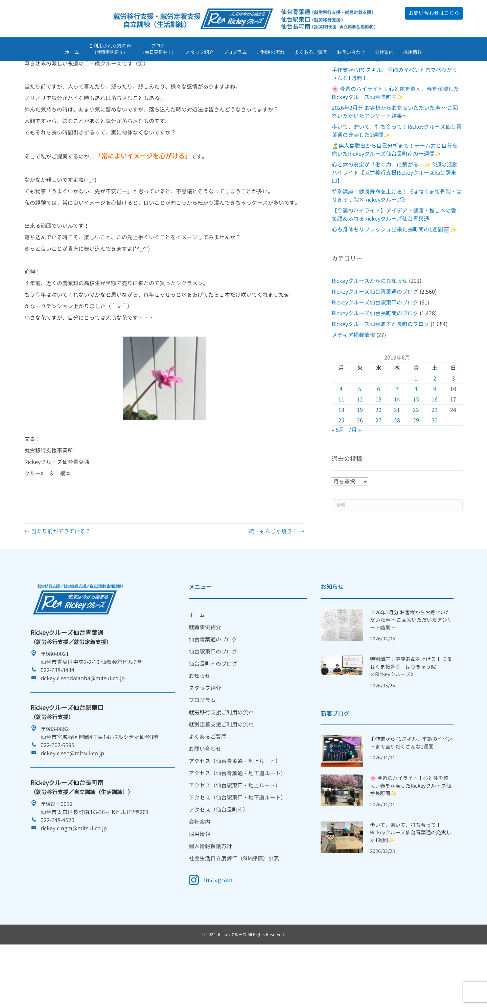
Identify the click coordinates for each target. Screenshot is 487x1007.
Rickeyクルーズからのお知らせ (370, 323)
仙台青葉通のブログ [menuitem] (213, 681)
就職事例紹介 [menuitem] (205, 669)
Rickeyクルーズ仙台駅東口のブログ (375, 344)
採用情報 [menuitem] (199, 876)
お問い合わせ (351, 53)
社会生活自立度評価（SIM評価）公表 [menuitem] (234, 900)
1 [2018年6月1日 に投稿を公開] (415, 420)
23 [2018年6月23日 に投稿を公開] (435, 452)
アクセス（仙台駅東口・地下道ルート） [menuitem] (237, 839)
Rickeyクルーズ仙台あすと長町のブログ (380, 366)
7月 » (354, 472)
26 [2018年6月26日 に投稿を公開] (360, 462)
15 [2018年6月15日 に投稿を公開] (416, 441)
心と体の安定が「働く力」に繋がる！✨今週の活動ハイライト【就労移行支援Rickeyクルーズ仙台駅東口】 (395, 215)
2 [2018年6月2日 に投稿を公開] (434, 420)
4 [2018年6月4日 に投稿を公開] (341, 431)
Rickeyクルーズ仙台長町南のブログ (375, 355)
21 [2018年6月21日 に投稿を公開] (397, 452)
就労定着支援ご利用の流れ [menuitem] (221, 766)
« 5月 (338, 472)
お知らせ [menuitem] (199, 718)
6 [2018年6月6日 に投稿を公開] (378, 431)
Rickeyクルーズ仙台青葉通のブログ (375, 334)
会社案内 (384, 53)
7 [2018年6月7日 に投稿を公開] (397, 431)
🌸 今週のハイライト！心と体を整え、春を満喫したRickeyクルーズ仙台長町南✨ (410, 828)
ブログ (158, 50)
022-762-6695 (57, 787)
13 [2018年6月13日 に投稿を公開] (378, 441)
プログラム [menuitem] (202, 742)
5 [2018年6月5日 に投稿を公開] (359, 431)
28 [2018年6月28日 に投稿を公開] (397, 462)
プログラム (235, 53)
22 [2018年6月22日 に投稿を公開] (416, 452)
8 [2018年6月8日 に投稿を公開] (415, 431)
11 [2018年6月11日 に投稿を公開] (341, 441)
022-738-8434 (57, 712)
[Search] (397, 547)
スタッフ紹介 (199, 53)
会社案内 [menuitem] (199, 864)
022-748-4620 (57, 862)
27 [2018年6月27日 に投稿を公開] (378, 462)
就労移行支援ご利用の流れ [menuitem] (221, 754)
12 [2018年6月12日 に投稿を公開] (360, 441)
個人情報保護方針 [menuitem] (210, 888)
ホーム (72, 53)
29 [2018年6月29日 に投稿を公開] (416, 462)
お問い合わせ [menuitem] (205, 791)
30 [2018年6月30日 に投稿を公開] (435, 462)
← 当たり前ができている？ (57, 573)
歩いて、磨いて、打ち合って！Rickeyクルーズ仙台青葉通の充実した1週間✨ (410, 875)
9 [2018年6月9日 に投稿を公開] (434, 431)
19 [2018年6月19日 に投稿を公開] (360, 452)
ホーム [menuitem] (197, 657)
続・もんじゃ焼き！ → (276, 573)
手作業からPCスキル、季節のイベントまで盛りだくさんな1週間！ (411, 785)
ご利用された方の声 (110, 50)
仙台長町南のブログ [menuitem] (213, 706)
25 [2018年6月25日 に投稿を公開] (341, 462)
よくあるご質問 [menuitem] (208, 779)
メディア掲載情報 (353, 377)
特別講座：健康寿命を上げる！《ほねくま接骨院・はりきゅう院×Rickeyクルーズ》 (410, 709)
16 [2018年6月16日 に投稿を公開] (435, 441)
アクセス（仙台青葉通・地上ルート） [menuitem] (235, 803)
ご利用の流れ (270, 53)
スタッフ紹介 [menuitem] (205, 730)
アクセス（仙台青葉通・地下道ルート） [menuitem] (237, 815)
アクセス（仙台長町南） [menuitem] (218, 852)
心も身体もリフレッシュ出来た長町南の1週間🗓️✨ (394, 271)
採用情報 (412, 53)
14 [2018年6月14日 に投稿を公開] (397, 441)
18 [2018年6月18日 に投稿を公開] (341, 452)
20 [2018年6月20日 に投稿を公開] (378, 452)
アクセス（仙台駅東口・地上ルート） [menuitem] (235, 827)
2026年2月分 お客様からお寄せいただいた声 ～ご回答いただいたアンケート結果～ (411, 662)
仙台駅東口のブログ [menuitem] (213, 693)
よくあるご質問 (310, 53)
